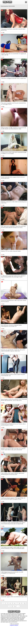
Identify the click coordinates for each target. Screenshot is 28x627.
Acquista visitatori (14, 625)
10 (24, 603)
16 (15, 606)
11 (10, 606)
